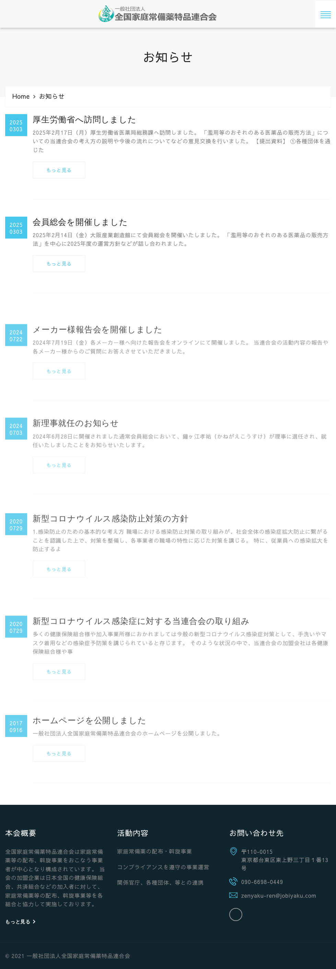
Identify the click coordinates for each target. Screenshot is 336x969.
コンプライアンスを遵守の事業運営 (163, 867)
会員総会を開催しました (80, 224)
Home (21, 96)
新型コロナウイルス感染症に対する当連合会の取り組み (141, 678)
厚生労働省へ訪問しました (85, 122)
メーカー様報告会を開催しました (98, 380)
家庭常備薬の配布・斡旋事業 (154, 851)
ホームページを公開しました (89, 765)
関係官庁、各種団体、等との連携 (160, 882)
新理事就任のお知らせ (76, 474)
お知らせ (52, 96)
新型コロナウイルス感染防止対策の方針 (110, 575)
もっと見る (59, 172)
